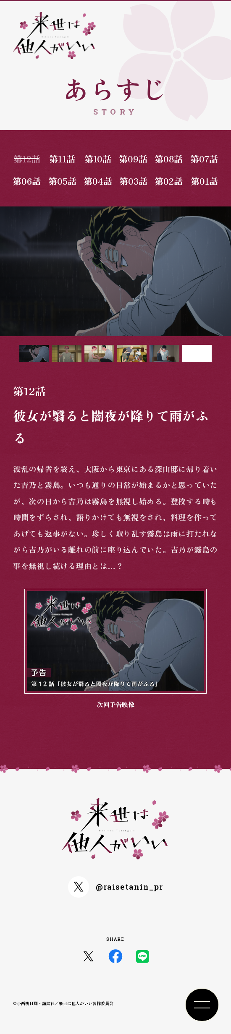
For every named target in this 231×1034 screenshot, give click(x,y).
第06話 (27, 180)
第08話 (169, 158)
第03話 (133, 180)
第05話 (62, 180)
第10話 (97, 158)
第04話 (98, 180)
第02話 (169, 180)
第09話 (133, 158)
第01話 (204, 180)
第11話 (62, 158)
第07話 (204, 158)
